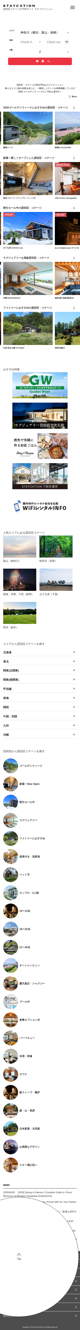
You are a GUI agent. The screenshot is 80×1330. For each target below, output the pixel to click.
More (74, 97)
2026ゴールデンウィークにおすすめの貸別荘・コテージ (35, 107)
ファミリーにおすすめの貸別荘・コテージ (27, 307)
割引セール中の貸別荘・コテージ (22, 207)
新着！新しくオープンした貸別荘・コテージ (28, 157)
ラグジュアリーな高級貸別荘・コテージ (26, 257)
